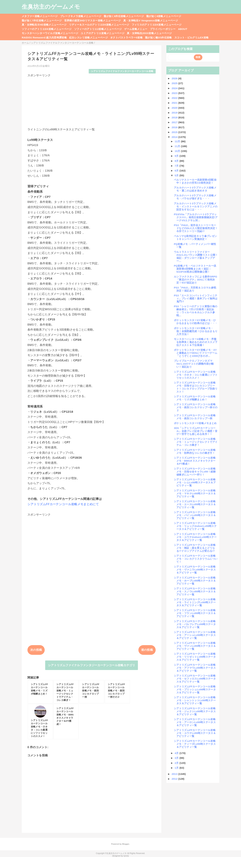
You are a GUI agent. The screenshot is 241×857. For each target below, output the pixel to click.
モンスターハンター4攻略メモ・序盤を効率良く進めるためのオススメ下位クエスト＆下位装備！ (195, 342)
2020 (175, 107)
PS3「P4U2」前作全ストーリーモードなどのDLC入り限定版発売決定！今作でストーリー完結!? (196, 228)
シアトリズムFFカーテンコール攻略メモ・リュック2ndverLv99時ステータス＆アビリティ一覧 (195, 526)
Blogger (125, 844)
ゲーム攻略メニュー (135, 29)
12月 (178, 141)
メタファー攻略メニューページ (40, 16)
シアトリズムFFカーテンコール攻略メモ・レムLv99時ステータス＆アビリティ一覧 (195, 482)
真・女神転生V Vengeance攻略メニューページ (150, 20)
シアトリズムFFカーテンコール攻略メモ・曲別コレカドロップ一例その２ (195, 407)
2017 (175, 122)
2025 (175, 83)
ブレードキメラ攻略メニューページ (80, 16)
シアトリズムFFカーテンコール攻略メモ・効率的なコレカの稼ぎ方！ (195, 451)
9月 (177, 155)
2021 (175, 102)
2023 (175, 93)
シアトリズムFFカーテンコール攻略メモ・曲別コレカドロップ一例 (195, 417)
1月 (177, 767)
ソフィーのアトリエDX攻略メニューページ (47, 29)
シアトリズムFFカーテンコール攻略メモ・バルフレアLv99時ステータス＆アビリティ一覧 (195, 624)
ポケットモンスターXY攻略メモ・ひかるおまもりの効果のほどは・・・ (195, 322)
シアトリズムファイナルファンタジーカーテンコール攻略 (122, 71)
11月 (178, 146)
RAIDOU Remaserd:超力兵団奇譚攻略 (44, 37)
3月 (177, 757)
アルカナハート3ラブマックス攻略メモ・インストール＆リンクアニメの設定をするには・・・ (195, 206)
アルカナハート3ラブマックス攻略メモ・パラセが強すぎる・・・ (195, 197)
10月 (178, 151)
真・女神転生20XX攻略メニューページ (149, 33)
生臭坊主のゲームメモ (51, 7)
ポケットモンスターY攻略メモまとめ (195, 423)
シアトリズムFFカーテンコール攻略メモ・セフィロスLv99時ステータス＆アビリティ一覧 (195, 678)
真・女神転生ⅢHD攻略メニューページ (44, 24)
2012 (175, 778)
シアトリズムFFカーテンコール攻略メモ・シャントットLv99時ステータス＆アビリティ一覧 (195, 700)
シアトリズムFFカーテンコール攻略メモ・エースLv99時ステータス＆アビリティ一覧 (195, 504)
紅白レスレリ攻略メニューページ (88, 37)
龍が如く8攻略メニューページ (163, 16)
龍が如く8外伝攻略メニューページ (124, 16)
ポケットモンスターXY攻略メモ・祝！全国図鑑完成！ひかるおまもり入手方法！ (195, 331)
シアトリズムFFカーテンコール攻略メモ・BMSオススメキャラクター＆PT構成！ (195, 460)
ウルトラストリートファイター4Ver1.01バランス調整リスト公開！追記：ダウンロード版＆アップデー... (196, 256)
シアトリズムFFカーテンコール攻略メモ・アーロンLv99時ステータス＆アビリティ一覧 (195, 722)
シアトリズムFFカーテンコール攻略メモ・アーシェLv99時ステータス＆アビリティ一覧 (195, 635)
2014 (175, 137)
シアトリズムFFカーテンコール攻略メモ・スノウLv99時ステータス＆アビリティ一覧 (195, 591)
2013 (175, 774)
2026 (175, 78)
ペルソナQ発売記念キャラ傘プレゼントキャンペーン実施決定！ (195, 237)
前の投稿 (147, 649)
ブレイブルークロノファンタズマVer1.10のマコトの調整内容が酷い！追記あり (194, 363)
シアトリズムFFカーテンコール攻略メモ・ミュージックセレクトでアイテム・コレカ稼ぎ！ (195, 441)
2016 (175, 127)
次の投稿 (36, 649)
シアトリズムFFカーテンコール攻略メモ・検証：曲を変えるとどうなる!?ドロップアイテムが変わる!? (195, 547)
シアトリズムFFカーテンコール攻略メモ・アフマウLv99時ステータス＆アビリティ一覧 (195, 667)
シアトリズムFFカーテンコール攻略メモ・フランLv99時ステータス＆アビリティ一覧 (195, 613)
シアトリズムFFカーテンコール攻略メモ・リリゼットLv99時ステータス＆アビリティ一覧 (195, 656)
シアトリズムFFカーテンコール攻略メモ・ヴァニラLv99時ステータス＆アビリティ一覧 (195, 569)
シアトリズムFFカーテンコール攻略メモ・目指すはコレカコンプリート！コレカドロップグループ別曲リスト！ (195, 387)
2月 (177, 762)
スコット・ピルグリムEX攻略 (191, 37)
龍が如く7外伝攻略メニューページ (42, 20)
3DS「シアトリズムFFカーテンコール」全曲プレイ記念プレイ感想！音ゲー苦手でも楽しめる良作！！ (195, 431)
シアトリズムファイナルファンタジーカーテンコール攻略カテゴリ (91, 665)
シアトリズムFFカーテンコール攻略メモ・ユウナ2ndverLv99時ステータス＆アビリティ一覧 (195, 537)
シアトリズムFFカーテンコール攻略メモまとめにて (63, 504)
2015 (175, 132)
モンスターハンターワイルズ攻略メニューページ (50, 33)
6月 (177, 170)
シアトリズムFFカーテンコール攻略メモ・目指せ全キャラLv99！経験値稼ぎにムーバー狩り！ (195, 471)
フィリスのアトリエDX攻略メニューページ (157, 24)
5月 (177, 175)
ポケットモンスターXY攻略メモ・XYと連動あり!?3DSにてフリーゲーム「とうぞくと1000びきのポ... (195, 352)
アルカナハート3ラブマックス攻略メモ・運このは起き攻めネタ (195, 189)
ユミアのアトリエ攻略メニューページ (102, 33)
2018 (175, 117)
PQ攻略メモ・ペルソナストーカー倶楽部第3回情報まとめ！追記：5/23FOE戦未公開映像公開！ (195, 268)
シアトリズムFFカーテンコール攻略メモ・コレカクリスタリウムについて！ (195, 558)
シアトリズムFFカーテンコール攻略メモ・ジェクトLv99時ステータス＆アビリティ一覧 (195, 711)
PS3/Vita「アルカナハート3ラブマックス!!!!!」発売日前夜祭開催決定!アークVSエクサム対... (196, 217)
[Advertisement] (91, 100)
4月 (177, 753)
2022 (175, 98)
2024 (175, 88)
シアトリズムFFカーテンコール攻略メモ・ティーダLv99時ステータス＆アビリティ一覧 (195, 743)
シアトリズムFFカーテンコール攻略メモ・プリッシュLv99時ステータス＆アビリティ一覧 (195, 689)
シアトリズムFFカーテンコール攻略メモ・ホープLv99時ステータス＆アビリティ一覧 (195, 580)
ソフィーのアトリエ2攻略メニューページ (98, 29)
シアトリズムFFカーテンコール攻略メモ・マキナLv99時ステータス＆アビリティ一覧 (195, 493)
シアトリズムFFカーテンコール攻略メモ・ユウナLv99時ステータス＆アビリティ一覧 (195, 733)
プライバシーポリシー (163, 29)
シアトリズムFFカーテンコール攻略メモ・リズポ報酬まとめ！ (195, 398)
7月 (177, 165)
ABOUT (182, 29)
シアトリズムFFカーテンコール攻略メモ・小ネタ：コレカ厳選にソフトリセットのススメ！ (195, 374)
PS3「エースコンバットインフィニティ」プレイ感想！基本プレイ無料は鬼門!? (195, 298)
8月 (177, 160)
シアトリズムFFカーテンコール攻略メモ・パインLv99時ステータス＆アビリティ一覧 (195, 515)
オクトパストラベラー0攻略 (126, 37)
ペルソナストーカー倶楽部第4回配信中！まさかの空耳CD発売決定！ (195, 181)
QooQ (126, 856)
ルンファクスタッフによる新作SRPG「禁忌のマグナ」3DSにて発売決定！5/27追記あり (195, 279)
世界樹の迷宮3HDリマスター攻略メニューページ (92, 20)
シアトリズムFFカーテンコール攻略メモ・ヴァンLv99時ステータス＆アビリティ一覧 (195, 645)
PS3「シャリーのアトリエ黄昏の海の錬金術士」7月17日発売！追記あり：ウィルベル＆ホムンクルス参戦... (195, 311)
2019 (175, 112)
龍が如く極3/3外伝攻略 (158, 37)
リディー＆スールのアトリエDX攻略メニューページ (99, 24)
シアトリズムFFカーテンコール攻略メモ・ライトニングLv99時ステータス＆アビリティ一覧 (195, 602)
